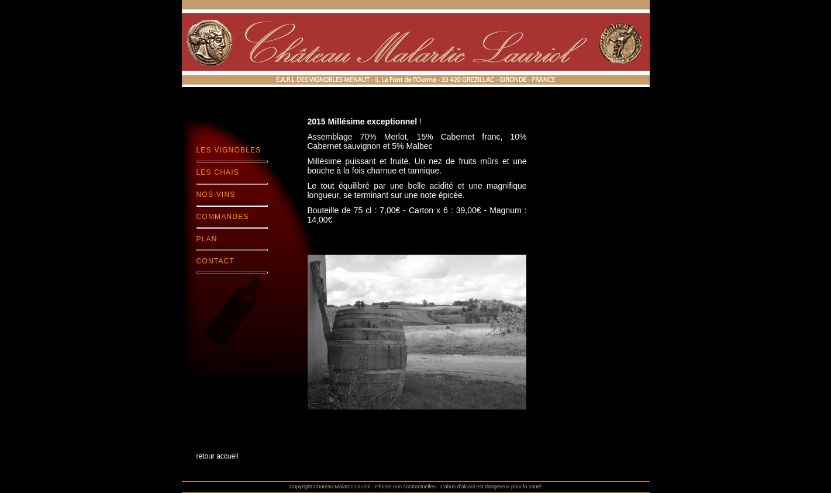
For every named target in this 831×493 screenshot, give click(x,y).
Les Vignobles (228, 150)
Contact (215, 261)
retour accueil (217, 456)
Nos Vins (216, 194)
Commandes (222, 217)
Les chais (218, 172)
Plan (207, 239)
